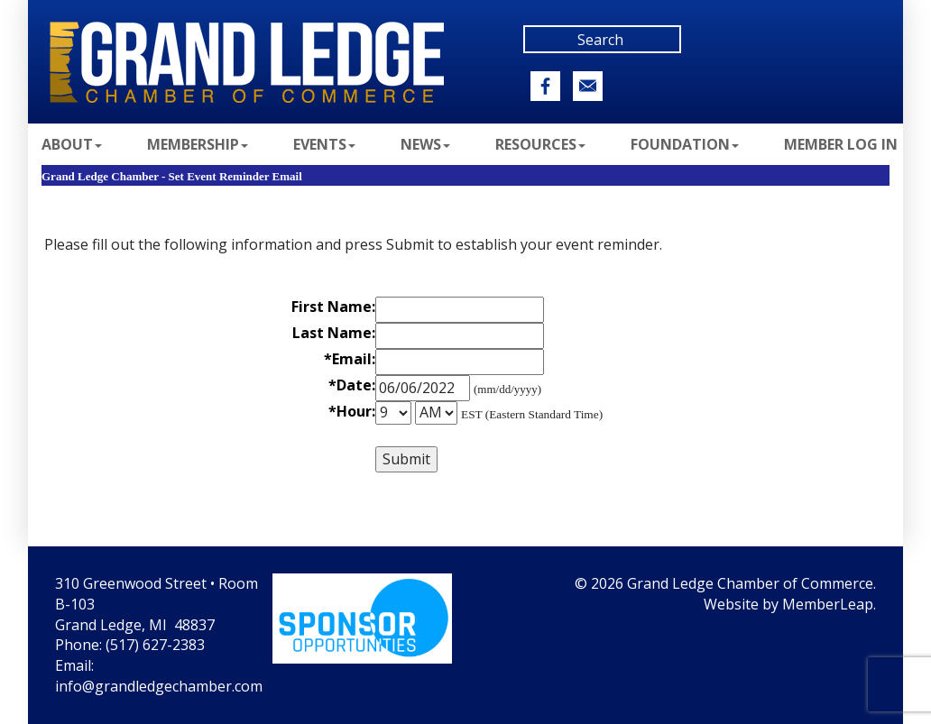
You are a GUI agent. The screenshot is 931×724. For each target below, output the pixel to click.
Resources (540, 144)
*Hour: (351, 411)
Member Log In (841, 144)
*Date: (351, 385)
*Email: (349, 359)
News (425, 144)
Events (324, 144)
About (71, 144)
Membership (197, 144)
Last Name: (333, 333)
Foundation (685, 144)
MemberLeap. (829, 604)
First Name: (333, 306)
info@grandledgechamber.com (159, 686)
